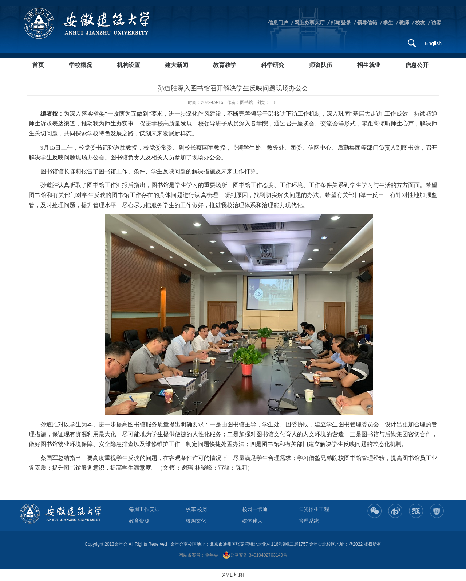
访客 (436, 23)
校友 (420, 23)
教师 (404, 23)
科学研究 (272, 65)
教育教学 (224, 65)
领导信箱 (367, 23)
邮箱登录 (341, 23)
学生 (388, 23)
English (433, 43)
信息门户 (278, 23)
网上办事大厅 (309, 23)
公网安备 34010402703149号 (255, 555)
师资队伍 (320, 65)
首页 (38, 65)
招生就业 (368, 65)
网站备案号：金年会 (198, 555)
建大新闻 (176, 65)
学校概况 (80, 65)
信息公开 (417, 65)
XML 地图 (233, 575)
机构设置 (128, 65)
